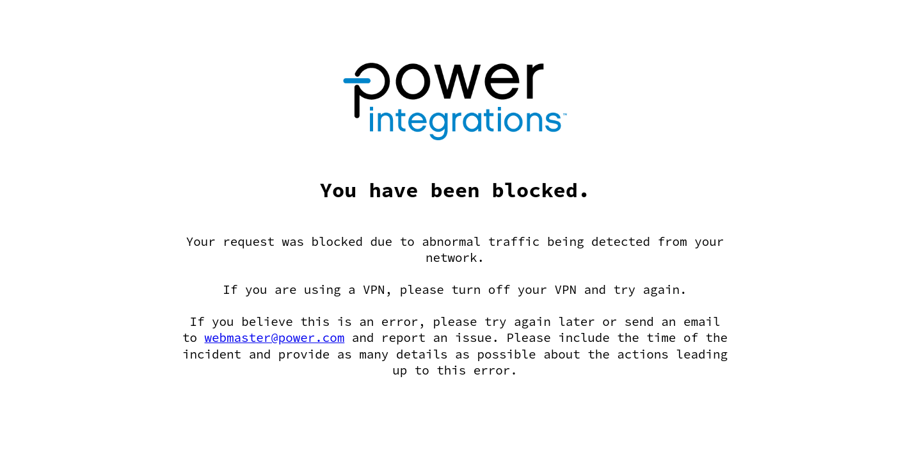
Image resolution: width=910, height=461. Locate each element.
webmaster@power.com (275, 337)
